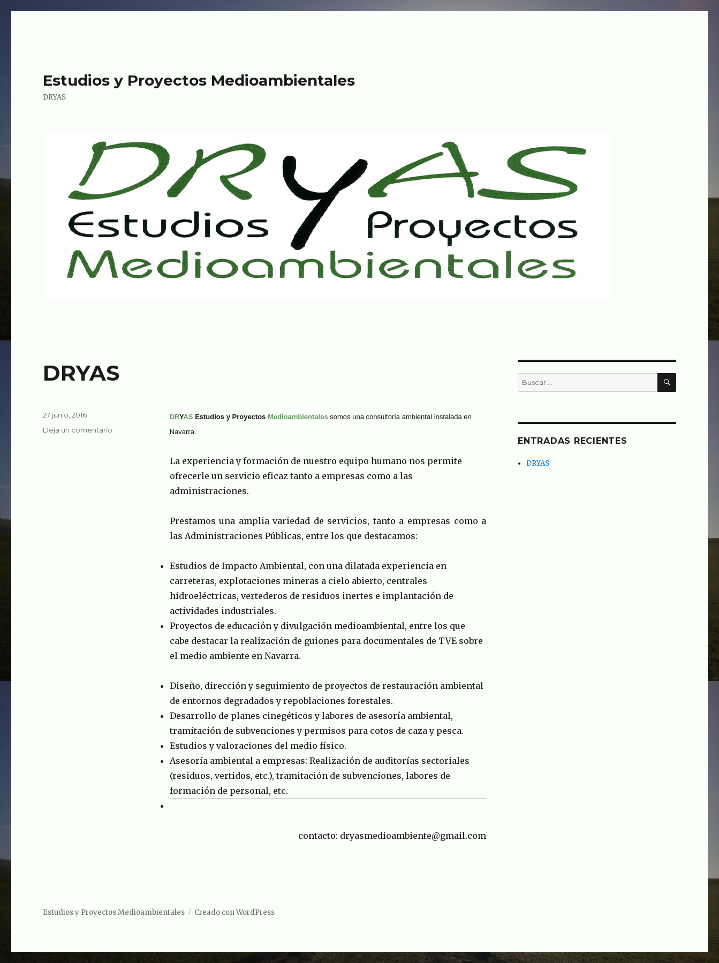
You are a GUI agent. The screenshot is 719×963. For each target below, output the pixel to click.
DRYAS (81, 373)
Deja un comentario (77, 430)
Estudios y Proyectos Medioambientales (199, 80)
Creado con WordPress (234, 912)
